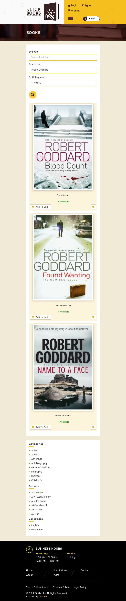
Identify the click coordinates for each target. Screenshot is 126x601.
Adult (34, 455)
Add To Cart (42, 207)
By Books (33, 52)
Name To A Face (63, 415)
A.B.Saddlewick (39, 505)
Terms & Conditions (37, 587)
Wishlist (74, 10)
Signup (87, 5)
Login (72, 5)
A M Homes (37, 492)
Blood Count (63, 195)
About (29, 575)
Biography (36, 472)
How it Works (60, 570)
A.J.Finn (35, 514)
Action (34, 450)
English (35, 525)
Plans (56, 575)
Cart (89, 19)
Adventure (36, 459)
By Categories (36, 77)
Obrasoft (43, 597)
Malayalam (37, 530)
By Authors (34, 64)
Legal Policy (80, 587)
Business (36, 476)
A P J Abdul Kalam (41, 497)
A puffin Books (38, 501)
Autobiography (39, 463)
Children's (36, 480)
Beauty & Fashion (40, 467)
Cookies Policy (61, 587)
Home (29, 570)
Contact (85, 570)
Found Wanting (63, 305)
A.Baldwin (36, 510)
